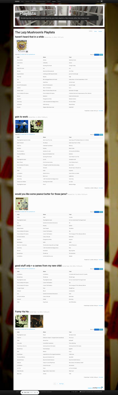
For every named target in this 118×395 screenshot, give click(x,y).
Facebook (97, 54)
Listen (17, 391)
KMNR (17, 1)
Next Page (61, 383)
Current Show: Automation (46, 391)
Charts (48, 1)
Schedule (27, 1)
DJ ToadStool (22, 54)
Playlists (54, 1)
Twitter (101, 54)
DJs (32, 1)
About (59, 1)
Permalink (101, 110)
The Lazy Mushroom (30, 54)
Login (98, 1)
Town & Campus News (40, 1)
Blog (22, 1)
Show (95, 31)
